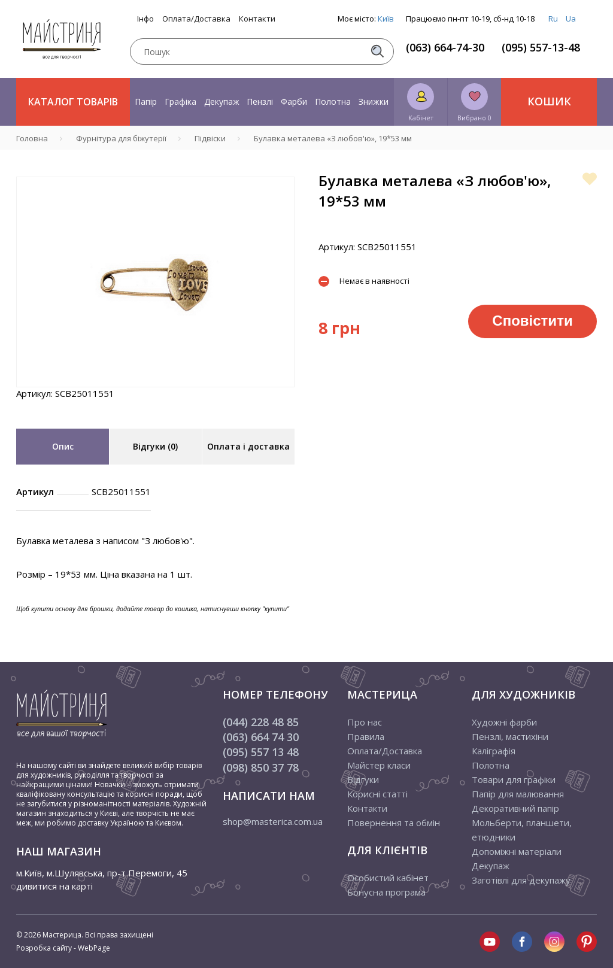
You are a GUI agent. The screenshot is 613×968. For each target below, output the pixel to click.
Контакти (257, 19)
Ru (553, 18)
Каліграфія (493, 751)
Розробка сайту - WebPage (63, 948)
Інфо (145, 19)
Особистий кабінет (388, 878)
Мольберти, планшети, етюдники (522, 830)
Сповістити (532, 320)
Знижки (374, 101)
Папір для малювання (518, 794)
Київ (386, 18)
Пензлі (260, 101)
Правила (365, 736)
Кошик (549, 101)
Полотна (333, 101)
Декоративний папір (515, 808)
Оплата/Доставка (196, 19)
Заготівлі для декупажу (521, 880)
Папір (146, 101)
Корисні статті (377, 794)
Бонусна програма (386, 892)
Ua (571, 18)
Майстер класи (379, 765)
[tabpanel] (155, 282)
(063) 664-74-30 (445, 47)
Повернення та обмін (393, 823)
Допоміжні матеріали (517, 851)
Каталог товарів (73, 101)
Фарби (294, 101)
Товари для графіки (514, 779)
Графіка (180, 101)
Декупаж (221, 101)
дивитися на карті (54, 886)
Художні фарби (504, 722)
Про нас (364, 722)
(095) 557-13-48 (541, 47)
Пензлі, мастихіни (510, 736)
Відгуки (363, 779)
